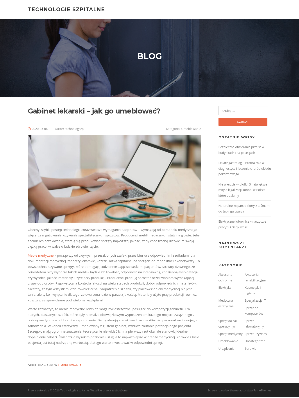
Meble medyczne (41, 256)
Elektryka (224, 288)
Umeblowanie (191, 129)
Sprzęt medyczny (230, 334)
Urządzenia (226, 349)
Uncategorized (255, 342)
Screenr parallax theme (223, 391)
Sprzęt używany (256, 334)
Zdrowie (250, 349)
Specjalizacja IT (255, 301)
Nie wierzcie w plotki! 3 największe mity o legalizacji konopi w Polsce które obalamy (242, 190)
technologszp (74, 129)
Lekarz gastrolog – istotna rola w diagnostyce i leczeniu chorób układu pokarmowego (244, 169)
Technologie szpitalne (66, 9)
